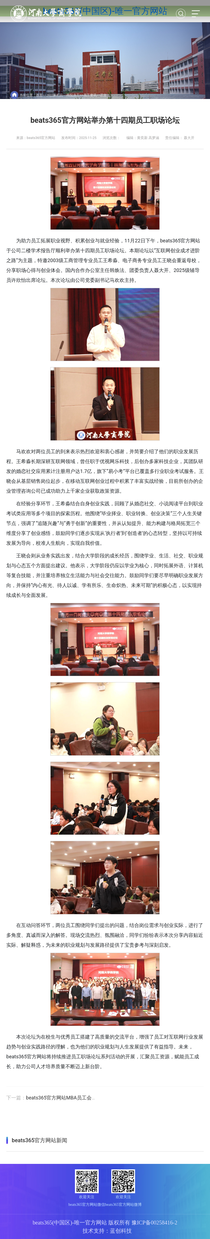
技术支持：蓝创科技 (107, 1231)
